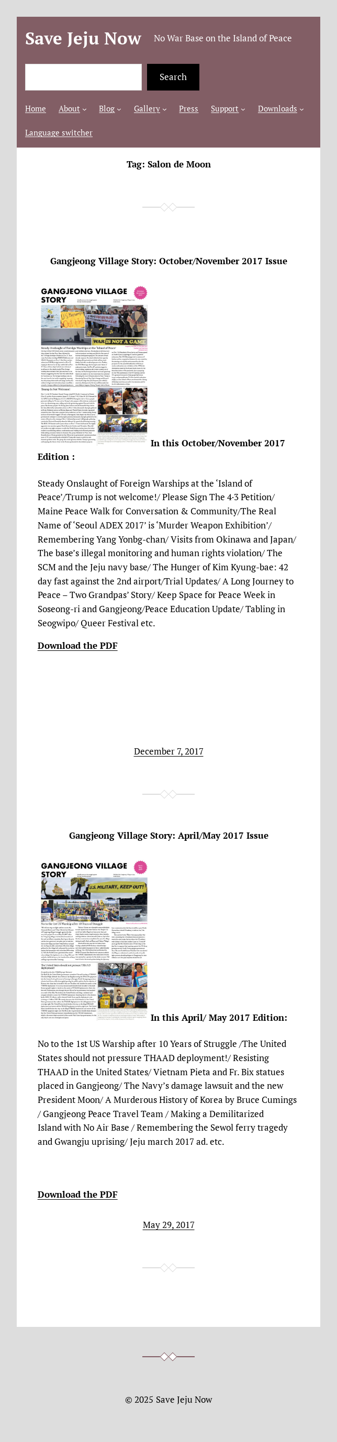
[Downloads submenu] (301, 109)
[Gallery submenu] (164, 109)
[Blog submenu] (119, 109)
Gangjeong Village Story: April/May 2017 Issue (168, 835)
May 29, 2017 (169, 1225)
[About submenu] (84, 109)
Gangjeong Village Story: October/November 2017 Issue (168, 261)
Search (173, 77)
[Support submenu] (243, 109)
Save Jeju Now (83, 38)
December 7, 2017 (169, 751)
